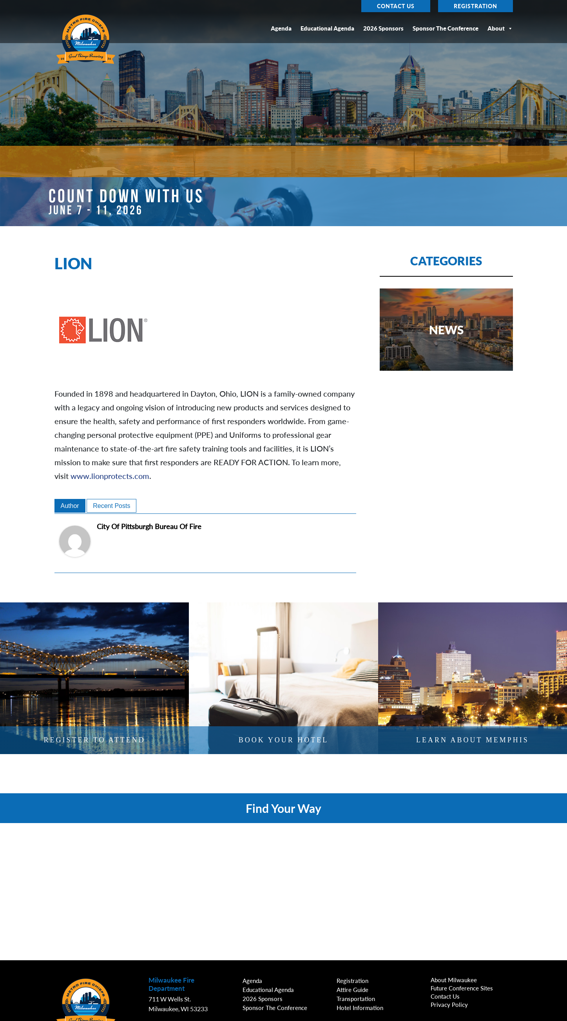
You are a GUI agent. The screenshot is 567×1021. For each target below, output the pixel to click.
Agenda (281, 28)
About (500, 28)
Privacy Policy (449, 1004)
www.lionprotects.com (110, 476)
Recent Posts (111, 505)
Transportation (356, 998)
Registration (475, 6)
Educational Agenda (327, 28)
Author (70, 505)
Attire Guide (352, 989)
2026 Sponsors (383, 28)
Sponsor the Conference (445, 28)
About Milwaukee (454, 979)
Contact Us (396, 6)
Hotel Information (360, 1007)
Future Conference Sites (462, 988)
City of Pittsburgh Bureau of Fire (149, 526)
